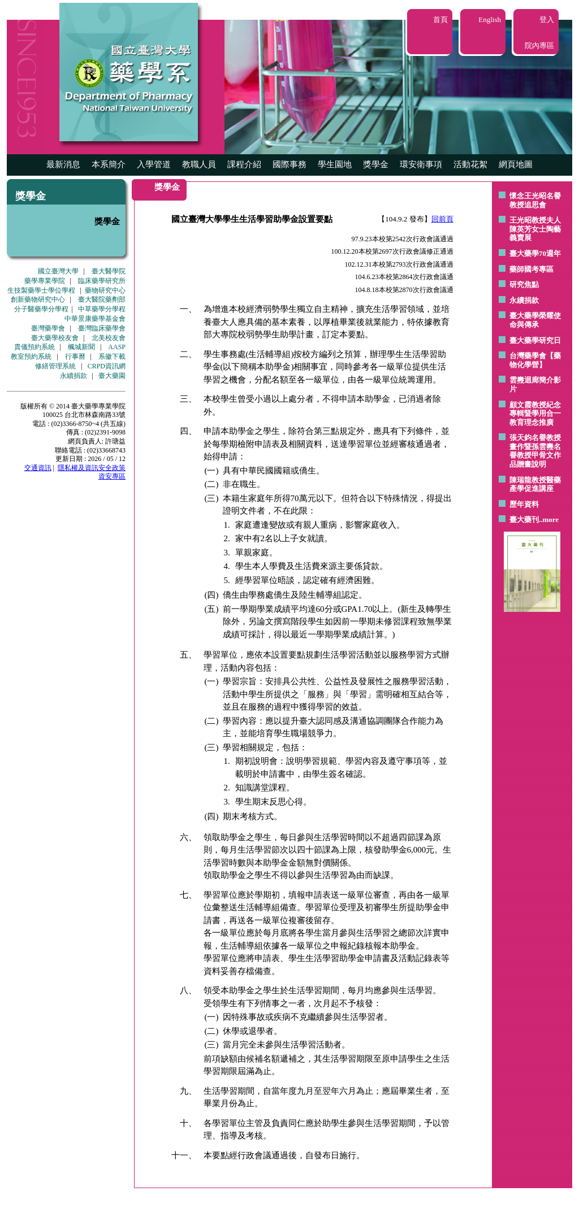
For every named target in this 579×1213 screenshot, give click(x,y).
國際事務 (289, 164)
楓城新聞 (81, 347)
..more (549, 519)
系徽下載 (112, 356)
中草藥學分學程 (102, 309)
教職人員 (199, 164)
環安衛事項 (421, 164)
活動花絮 (470, 164)
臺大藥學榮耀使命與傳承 (535, 320)
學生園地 (335, 164)
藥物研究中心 (105, 290)
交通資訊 (37, 468)
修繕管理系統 (55, 366)
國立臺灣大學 (58, 271)
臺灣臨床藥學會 (102, 328)
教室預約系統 (31, 356)
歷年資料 (524, 504)
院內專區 (539, 45)
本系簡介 (109, 164)
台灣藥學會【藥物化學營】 (535, 360)
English (489, 19)
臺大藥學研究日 (535, 340)
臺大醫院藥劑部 (102, 299)
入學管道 (154, 164)
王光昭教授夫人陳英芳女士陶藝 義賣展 (535, 229)
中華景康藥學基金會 (95, 319)
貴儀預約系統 (34, 347)
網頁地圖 (516, 164)
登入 (546, 19)
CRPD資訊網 (107, 366)
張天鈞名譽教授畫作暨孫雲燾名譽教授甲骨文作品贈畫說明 (535, 450)
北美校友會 (109, 338)
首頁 (440, 19)
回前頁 (442, 219)
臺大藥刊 (524, 519)
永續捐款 (73, 376)
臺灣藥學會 (48, 328)
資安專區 (112, 476)
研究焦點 (524, 284)
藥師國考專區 (531, 269)
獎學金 (375, 164)
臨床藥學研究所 (102, 281)
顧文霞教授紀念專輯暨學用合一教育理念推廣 (535, 414)
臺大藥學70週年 (535, 253)
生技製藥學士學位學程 (41, 290)
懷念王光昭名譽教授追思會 (535, 200)
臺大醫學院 (109, 271)
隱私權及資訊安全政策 (92, 468)
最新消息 (63, 164)
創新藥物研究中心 (38, 299)
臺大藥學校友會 (55, 338)
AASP (117, 347)
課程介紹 (244, 164)
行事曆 (75, 356)
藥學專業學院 (44, 281)
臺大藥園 (112, 376)
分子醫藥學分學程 (41, 309)
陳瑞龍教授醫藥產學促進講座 (535, 484)
